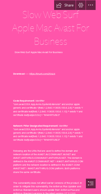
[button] (65, 5)
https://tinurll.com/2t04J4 (42, 73)
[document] (50, 97)
